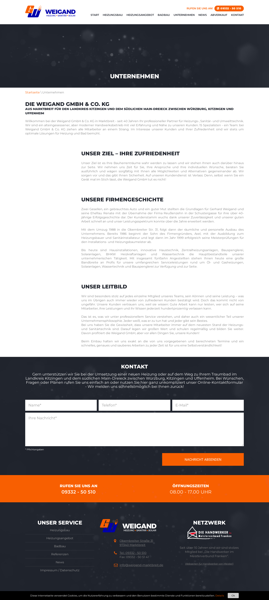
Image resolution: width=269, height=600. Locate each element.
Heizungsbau (113, 15)
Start (95, 15)
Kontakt (237, 15)
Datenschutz (69, 570)
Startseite (32, 92)
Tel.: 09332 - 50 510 (133, 553)
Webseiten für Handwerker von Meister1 (209, 563)
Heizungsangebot (140, 15)
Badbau (164, 15)
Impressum (49, 570)
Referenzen (60, 554)
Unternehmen (184, 15)
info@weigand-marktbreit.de (141, 565)
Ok (233, 595)
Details (219, 595)
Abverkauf (219, 15)
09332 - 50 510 (230, 8)
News (202, 15)
